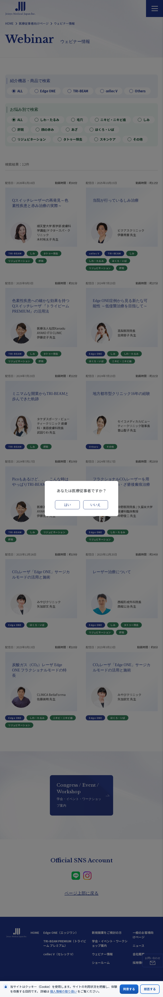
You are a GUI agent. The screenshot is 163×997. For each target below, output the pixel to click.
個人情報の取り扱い (63, 991)
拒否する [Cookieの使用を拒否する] (150, 989)
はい (67, 504)
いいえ (95, 504)
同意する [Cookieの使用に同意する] (129, 989)
